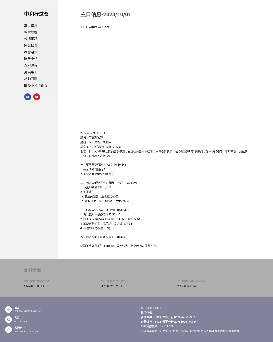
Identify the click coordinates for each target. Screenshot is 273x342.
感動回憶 (30, 79)
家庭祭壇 (30, 45)
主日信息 (30, 25)
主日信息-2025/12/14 (191, 281)
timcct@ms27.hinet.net (26, 331)
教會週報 (30, 52)
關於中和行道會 (35, 86)
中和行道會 (36, 14)
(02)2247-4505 (21, 321)
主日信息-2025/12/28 (37, 281)
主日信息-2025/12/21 (114, 281)
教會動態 (30, 32)
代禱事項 (30, 39)
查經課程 (30, 65)
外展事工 (30, 72)
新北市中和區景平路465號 (27, 311)
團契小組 (30, 59)
